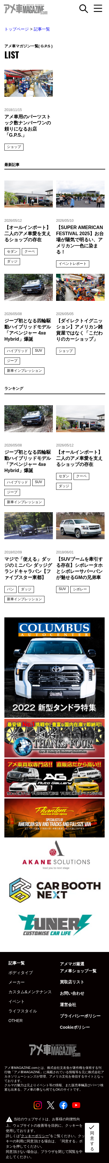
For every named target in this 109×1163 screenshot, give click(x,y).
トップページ (16, 29)
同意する (91, 1137)
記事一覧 (42, 29)
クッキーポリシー (35, 1136)
